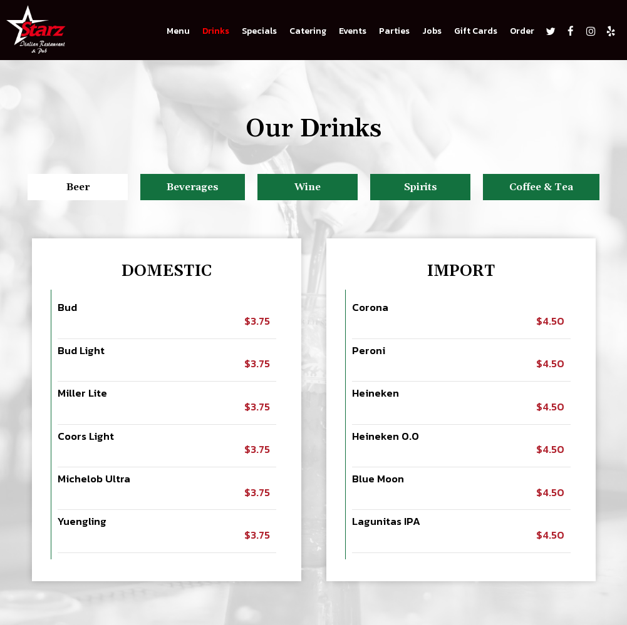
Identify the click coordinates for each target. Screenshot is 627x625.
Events (352, 31)
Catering (307, 31)
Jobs (432, 31)
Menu (178, 31)
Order (522, 31)
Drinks (215, 31)
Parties (394, 31)
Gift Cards (475, 31)
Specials (259, 31)
